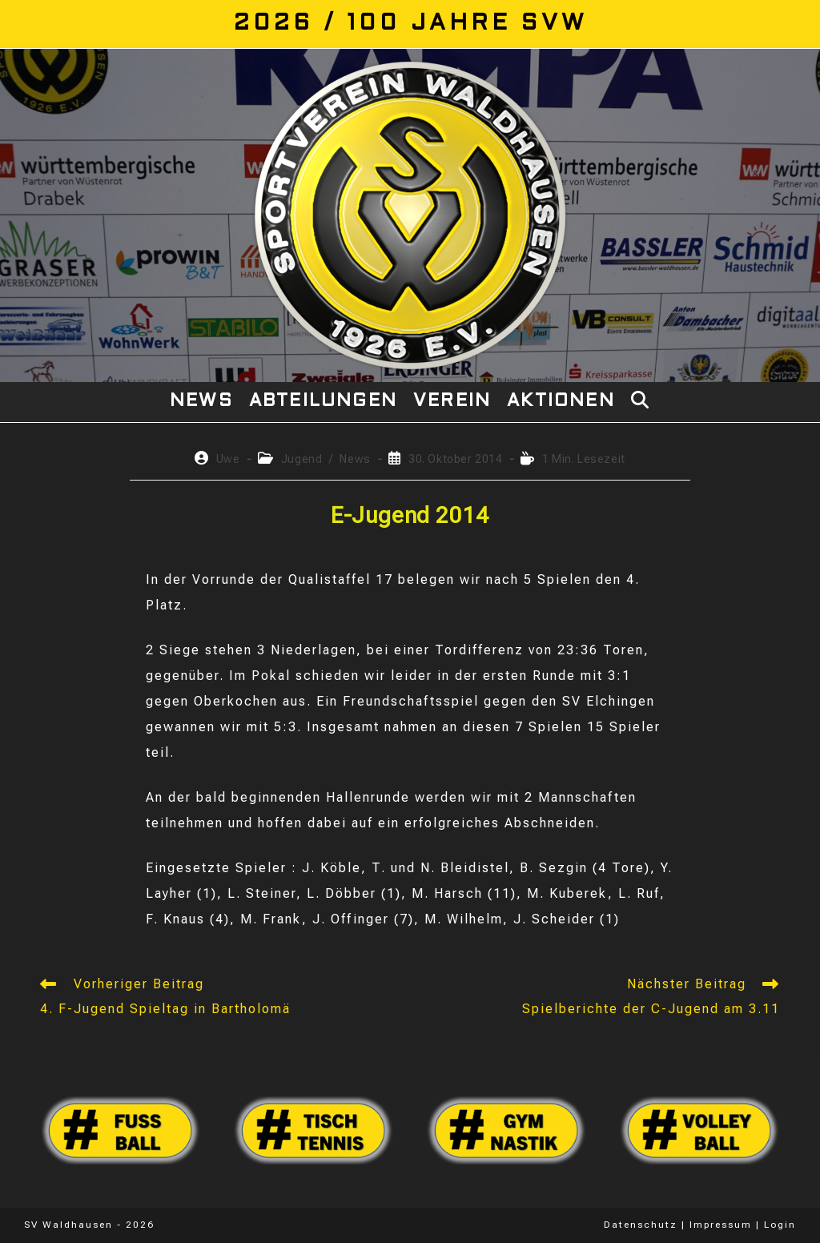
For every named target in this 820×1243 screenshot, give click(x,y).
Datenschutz (640, 1224)
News (355, 459)
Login (780, 1224)
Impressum (720, 1224)
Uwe (228, 459)
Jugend (302, 459)
